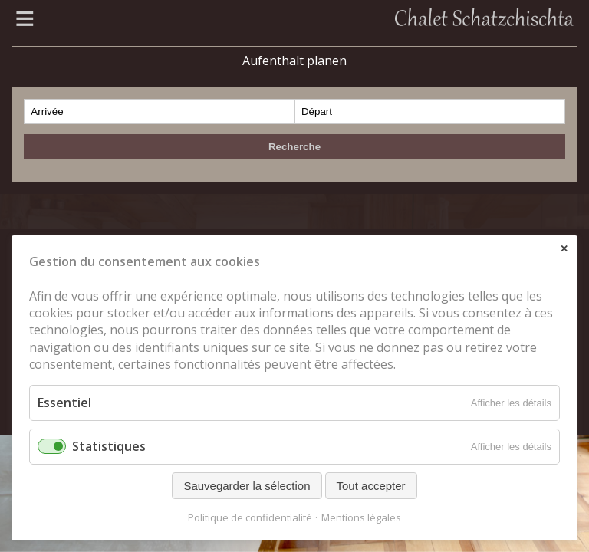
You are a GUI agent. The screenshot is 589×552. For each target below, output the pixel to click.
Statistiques (109, 446)
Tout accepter (371, 485)
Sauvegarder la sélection (246, 485)
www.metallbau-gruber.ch (119, 162)
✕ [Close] (564, 249)
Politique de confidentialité (250, 518)
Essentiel (64, 402)
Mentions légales (361, 518)
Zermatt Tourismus (98, 183)
